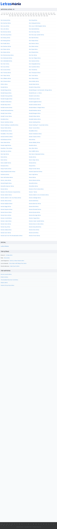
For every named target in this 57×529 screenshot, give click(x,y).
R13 (28, 13)
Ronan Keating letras (34, 122)
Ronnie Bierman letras (35, 203)
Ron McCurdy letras (6, 34)
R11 (23, 13)
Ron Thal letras (33, 69)
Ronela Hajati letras (6, 145)
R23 (54, 13)
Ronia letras (4, 157)
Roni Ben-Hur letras (6, 151)
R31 (20, 14)
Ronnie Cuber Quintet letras (36, 221)
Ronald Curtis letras (34, 96)
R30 (18, 14)
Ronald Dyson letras (34, 98)
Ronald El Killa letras (6, 101)
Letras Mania (5, 246)
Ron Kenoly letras (5, 20)
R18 (41, 13)
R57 (42, 15)
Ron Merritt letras (33, 37)
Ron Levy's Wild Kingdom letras (37, 26)
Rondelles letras (33, 130)
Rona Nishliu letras (34, 81)
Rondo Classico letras (34, 136)
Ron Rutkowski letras (6, 58)
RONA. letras (4, 84)
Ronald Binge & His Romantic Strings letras (40, 90)
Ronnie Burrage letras (35, 215)
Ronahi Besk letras (34, 84)
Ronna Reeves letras (34, 180)
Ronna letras (32, 177)
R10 (21, 13)
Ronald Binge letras (6, 90)
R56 (39, 15)
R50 (23, 15)
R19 (43, 13)
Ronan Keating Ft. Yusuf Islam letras (38, 125)
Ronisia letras (32, 162)
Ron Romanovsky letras (7, 55)
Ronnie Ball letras (33, 200)
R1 (2, 13)
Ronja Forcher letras (34, 168)
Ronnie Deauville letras (35, 226)
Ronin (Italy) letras (34, 160)
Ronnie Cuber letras (6, 221)
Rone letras (32, 139)
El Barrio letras (4, 277)
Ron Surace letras (5, 69)
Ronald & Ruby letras (34, 87)
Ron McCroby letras (34, 31)
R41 (46, 14)
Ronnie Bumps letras (34, 212)
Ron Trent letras (33, 75)
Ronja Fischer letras (6, 168)
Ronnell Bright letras (6, 183)
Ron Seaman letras (34, 61)
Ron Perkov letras (34, 43)
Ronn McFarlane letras (7, 177)
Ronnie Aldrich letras (6, 194)
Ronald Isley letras (5, 104)
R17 (38, 13)
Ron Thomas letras (6, 72)
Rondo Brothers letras (6, 136)
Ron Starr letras (5, 63)
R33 (25, 14)
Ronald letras (4, 87)
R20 (46, 13)
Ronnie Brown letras (6, 212)
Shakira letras (4, 282)
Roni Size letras (5, 154)
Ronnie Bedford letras (6, 203)
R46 (13, 15)
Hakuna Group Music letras (7, 285)
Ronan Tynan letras (34, 128)
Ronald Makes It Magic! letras (37, 107)
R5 (10, 13)
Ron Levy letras (5, 26)
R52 (28, 15)
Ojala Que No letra (14, 266)
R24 (2, 14)
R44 (55, 14)
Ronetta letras (33, 145)
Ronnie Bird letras (33, 206)
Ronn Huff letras (33, 174)
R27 (9, 14)
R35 (30, 14)
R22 (51, 13)
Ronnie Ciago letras (34, 218)
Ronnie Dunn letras (6, 232)
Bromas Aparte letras (6, 274)
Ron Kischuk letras (6, 23)
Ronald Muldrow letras (35, 110)
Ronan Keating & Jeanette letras (9, 125)
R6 (12, 13)
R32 (23, 14)
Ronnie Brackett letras (35, 209)
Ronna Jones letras (6, 180)
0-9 (1, 524)
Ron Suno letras (5, 66)
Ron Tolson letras (5, 75)
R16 (36, 13)
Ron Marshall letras (34, 29)
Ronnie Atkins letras (6, 200)
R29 (15, 14)
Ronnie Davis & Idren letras (36, 224)
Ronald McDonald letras (7, 110)
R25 (4, 14)
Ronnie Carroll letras (6, 218)
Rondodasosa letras (6, 139)
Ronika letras (32, 157)
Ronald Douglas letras (6, 98)
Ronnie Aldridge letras (35, 197)
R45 (10, 15)
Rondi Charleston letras (35, 133)
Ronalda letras (4, 119)
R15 (33, 13)
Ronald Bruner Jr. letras (35, 93)
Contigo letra (9, 255)
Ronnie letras (4, 189)
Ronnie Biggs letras (6, 206)
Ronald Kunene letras (6, 107)
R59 (47, 15)
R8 (16, 13)
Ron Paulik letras (5, 43)
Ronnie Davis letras (6, 224)
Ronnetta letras (33, 183)
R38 (38, 14)
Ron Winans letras (5, 81)
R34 (28, 14)
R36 (33, 14)
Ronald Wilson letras (34, 116)
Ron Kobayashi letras (34, 23)
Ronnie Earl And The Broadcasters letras (11, 235)
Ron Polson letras (5, 49)
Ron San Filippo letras (35, 58)
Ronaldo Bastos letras (35, 119)
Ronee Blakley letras (34, 142)
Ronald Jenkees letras (35, 104)
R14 (31, 13)
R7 (14, 13)
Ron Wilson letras (33, 78)
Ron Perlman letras (6, 46)
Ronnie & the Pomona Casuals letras (10, 192)
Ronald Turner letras (6, 116)
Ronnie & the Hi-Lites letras (36, 189)
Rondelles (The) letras (6, 133)
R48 (18, 15)
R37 (36, 14)
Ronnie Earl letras (33, 232)
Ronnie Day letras (5, 226)
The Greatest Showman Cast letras (9, 279)
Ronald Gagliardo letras (35, 101)
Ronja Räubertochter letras (8, 171)
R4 (8, 13)
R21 (49, 13)
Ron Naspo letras (33, 40)
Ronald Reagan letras (34, 113)
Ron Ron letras (33, 55)
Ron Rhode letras (33, 52)
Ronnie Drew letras (34, 229)
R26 (7, 14)
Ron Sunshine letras (34, 66)
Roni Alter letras (33, 148)
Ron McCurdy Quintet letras (36, 34)
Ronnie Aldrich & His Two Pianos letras (11, 197)
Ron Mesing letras (5, 40)
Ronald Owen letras (6, 113)
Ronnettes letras (33, 186)
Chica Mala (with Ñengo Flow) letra (17, 263)
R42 (49, 14)
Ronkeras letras (5, 174)
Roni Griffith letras (34, 151)
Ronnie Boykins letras (6, 209)
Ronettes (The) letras (6, 148)
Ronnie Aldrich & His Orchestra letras (39, 194)
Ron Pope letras (33, 49)
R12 (26, 13)
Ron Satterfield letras (6, 61)
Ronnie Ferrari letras (34, 235)
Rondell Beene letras (6, 130)
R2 (4, 13)
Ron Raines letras (5, 52)
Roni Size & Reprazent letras (36, 154)
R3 (6, 13)
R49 (21, 15)
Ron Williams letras (6, 78)
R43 (52, 14)
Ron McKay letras (5, 37)
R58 (44, 15)
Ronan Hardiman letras (7, 122)
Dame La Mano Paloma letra (17, 260)
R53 (31, 15)
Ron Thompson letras (34, 72)
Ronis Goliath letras (6, 162)
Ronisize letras (4, 165)
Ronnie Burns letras (6, 215)
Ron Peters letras (33, 46)
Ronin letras (4, 160)
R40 (44, 14)
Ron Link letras (5, 29)
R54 (34, 15)
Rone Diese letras (5, 142)
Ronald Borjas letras (6, 93)
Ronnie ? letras (33, 192)
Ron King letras (33, 20)
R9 (19, 13)
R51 (26, 15)
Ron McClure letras (6, 31)
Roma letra (7, 257)
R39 (41, 14)
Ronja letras (32, 165)
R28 (12, 14)
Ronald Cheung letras (6, 96)
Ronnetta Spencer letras (7, 186)
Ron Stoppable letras (34, 63)
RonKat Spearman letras (35, 171)
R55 (36, 15)
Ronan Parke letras (6, 128)
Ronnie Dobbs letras (6, 229)
